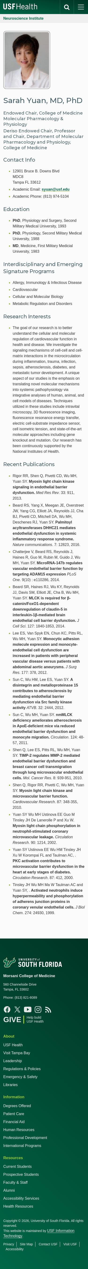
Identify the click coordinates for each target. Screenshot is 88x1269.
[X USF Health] (17, 1009)
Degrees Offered (17, 1106)
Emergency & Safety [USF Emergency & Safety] (20, 1077)
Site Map (26, 1244)
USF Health (13, 1045)
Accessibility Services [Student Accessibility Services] (21, 1198)
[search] (67, 7)
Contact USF (48, 1244)
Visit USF (70, 1244)
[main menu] (81, 7)
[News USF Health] (48, 1009)
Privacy (8, 1244)
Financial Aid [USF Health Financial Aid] (14, 1122)
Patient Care (13, 1114)
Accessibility (14, 1249)
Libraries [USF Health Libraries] (10, 1085)
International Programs (22, 1146)
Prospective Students (21, 1174)
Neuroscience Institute (23, 18)
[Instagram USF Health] (38, 1009)
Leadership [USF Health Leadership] (12, 1061)
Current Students (17, 1167)
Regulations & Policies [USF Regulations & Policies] (22, 1069)
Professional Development (25, 1138)
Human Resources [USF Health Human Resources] (18, 1130)
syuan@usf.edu (56, 189)
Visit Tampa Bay (16, 1053)
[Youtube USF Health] (27, 1009)
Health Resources (18, 1206)
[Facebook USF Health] (7, 1009)
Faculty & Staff (15, 1182)
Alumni (9, 1190)
